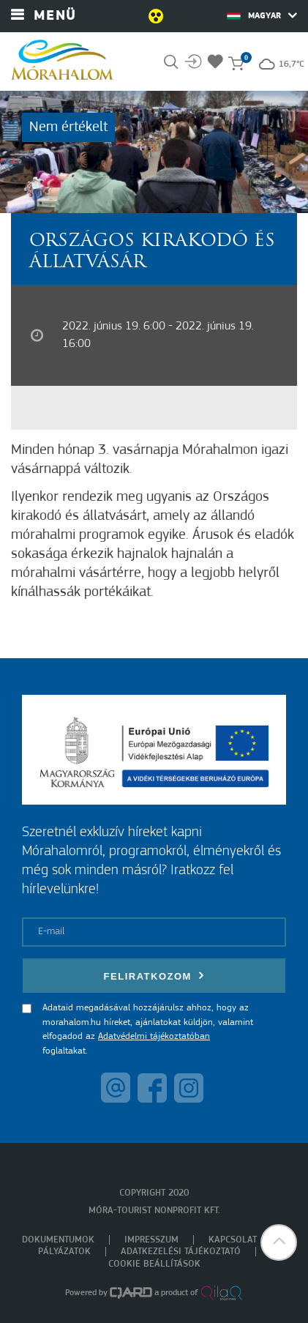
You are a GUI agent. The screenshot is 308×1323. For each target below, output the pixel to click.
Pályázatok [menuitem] (64, 1251)
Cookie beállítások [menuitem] (154, 1264)
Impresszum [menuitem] (151, 1240)
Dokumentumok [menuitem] (58, 1240)
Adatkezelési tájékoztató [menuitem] (181, 1251)
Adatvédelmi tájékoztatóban (154, 1036)
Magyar (262, 15)
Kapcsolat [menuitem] (233, 1240)
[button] (278, 1242)
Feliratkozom (154, 975)
